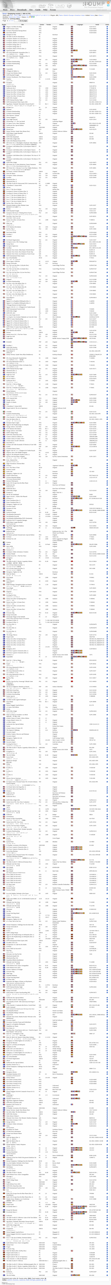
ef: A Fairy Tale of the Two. (13, 921)
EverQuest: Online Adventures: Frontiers (17, 552)
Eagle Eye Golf (10, 336)
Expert (9, 664)
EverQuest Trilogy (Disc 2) (13, 46)
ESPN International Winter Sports (15, 256)
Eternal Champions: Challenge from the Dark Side (19, 925)
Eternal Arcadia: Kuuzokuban (16, 819)
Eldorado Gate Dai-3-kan (13, 864)
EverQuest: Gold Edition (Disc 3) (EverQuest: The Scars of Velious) (22, 156)
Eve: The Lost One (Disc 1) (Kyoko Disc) (17, 266)
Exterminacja (10, 816)
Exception (10, 83)
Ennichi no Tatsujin (11, 761)
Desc (100, 15)
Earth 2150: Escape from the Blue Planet (17, 483)
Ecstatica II (9, 492)
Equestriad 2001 (10, 50)
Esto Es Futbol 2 (10, 378)
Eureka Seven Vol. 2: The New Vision (16, 334)
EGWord (8, 537)
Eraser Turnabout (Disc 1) (13, 500)
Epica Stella (10, 547)
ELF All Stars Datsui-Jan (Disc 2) (15, 569)
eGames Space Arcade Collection (15, 440)
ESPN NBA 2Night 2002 (13, 139)
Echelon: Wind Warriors (12, 917)
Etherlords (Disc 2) (11, 181)
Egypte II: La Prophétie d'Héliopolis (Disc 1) (18, 301)
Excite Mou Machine (12, 852)
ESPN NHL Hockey (12, 348)
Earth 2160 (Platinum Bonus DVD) (15, 141)
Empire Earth (10, 637)
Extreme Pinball (10, 554)
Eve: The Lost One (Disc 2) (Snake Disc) (17, 269)
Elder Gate (10, 224)
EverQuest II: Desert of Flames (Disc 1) (17, 193)
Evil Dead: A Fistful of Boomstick (15, 171)
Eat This (8, 911)
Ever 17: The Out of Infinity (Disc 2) (16, 197)
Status (107, 24)
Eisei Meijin (9, 578)
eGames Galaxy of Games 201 (14, 728)
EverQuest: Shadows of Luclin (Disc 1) (17, 38)
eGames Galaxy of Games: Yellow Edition (17, 718)
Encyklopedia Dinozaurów (13, 514)
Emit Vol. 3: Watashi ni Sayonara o (17, 388)
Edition (61, 24)
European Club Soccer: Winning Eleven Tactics (22, 213)
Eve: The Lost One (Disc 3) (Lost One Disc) (18, 273)
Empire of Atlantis (11, 402)
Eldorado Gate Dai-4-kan (13, 903)
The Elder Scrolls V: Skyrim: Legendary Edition (19, 562)
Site (31, 10)
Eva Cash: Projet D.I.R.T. (13, 315)
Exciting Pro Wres (13, 595)
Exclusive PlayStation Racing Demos (16, 30)
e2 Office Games (10, 722)
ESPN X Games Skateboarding (14, 319)
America (77, 15)
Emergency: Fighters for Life (14, 473)
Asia (82, 15)
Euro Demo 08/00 (11, 32)
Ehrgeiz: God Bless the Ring (14, 26)
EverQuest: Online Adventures (14, 175)
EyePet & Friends (11, 512)
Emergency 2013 (10, 649)
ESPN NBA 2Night (11, 162)
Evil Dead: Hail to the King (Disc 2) (16, 789)
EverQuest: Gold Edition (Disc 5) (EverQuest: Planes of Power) (21, 147)
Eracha (8, 709)
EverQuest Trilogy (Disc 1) (13, 44)
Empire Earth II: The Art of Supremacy (16, 408)
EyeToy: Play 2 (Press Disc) (13, 203)
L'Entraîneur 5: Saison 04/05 (14, 185)
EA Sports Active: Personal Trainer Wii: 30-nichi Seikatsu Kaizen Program (21, 783)
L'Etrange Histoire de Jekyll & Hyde (16, 305)
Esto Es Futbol (10, 376)
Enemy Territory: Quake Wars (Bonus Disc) (18, 131)
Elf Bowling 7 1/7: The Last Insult (15, 121)
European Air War (11, 34)
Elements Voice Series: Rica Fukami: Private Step (19, 252)
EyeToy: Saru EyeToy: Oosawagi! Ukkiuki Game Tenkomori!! (19, 683)
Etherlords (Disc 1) (11, 179)
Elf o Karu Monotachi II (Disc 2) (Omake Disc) (19, 365)
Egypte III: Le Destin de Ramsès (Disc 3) (17, 325)
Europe (71, 15)
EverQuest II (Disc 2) (12, 620)
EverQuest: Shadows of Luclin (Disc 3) (17, 42)
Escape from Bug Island (12, 913)
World (66, 15)
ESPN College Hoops (12, 432)
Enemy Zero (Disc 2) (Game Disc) (15, 94)
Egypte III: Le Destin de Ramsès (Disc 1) (17, 321)
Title (22, 24)
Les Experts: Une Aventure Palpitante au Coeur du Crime (21, 317)
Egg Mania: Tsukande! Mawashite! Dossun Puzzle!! (21, 104)
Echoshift (9, 236)
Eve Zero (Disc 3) (11, 632)
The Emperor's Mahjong (12, 730)
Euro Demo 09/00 (11, 232)
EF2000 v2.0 (9, 107)
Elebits (9, 764)
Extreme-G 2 (9, 498)
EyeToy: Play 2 (11, 229)
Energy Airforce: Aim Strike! (14, 426)
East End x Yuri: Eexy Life (13, 217)
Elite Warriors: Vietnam (12, 115)
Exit (7, 404)
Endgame (8, 279)
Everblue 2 (9, 234)
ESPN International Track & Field (15, 309)
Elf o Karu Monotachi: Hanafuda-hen (16, 358)
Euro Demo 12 (10, 442)
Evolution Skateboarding (13, 61)
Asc (14, 17)
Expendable (9, 69)
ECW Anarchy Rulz (11, 398)
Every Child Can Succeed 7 (13, 882)
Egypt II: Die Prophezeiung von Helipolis (17, 425)
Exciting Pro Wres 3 (13, 744)
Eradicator (9, 814)
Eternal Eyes (9, 129)
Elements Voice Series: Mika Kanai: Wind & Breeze (20, 250)
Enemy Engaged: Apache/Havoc (15, 705)
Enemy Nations (10, 740)
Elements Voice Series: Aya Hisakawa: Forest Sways (20, 254)
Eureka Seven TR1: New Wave (17, 822)
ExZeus (8, 209)
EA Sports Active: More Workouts (15, 123)
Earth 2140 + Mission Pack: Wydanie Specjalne (19, 829)
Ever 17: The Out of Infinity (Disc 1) (16, 195)
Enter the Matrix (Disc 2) (13, 420)
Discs (12, 10)
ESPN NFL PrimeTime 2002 (14, 434)
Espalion (9, 79)
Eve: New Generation (14, 276)
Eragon (8, 806)
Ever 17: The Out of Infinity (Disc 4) (16, 201)
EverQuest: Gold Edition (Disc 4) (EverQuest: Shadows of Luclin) (22, 152)
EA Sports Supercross (12, 246)
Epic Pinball (9, 868)
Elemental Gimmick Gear (14, 835)
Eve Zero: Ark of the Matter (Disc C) (16, 291)
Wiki (45, 10)
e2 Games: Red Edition (12, 707)
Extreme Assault (10, 469)
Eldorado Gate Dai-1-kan (13, 811)
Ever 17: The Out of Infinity (13, 189)
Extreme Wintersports (12, 481)
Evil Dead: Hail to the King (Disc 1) (16, 787)
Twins (61, 15)
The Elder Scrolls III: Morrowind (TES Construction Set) (21, 183)
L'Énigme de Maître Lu (12, 71)
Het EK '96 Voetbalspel (12, 494)
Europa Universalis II (12, 926)
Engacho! (9, 592)
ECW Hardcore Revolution (13, 227)
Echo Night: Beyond (11, 119)
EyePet (8, 446)
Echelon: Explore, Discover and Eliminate (17, 734)
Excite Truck (12, 757)
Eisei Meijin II (10, 298)
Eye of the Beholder (13, 258)
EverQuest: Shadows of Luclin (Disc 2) (17, 40)
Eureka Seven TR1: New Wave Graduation (21, 802)
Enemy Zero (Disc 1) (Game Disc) (15, 92)
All (11, 15)
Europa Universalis (11, 263)
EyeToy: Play (10, 678)
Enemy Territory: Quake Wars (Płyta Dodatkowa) (19, 354)
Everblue (8, 177)
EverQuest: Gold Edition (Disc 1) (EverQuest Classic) (20, 150)
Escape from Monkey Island (14, 73)
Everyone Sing (10, 613)
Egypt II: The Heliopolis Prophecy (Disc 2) (18, 454)
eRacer (8, 544)
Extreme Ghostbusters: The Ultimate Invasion (18, 77)
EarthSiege (11, 528)
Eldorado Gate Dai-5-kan (13, 906)
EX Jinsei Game (10, 885)
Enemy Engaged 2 (11, 117)
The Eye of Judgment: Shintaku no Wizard (19, 687)
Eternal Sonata (10, 127)
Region (4, 24)
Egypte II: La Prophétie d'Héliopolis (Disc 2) (18, 303)
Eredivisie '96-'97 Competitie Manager (16, 520)
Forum (53, 10)
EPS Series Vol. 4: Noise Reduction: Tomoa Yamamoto (21, 165)
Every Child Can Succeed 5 (13, 880)
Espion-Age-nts (12, 696)
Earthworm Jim (10, 485)
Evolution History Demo (13, 448)
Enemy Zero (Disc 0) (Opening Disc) (16, 90)
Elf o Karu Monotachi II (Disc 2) (15, 671)
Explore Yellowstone (12, 475)
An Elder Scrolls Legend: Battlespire (16, 699)
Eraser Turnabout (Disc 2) (13, 502)
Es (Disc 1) (9, 768)
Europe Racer (10, 244)
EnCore (8, 187)
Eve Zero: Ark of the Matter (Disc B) (16, 287)
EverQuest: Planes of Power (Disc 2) (16, 48)
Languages (80, 24)
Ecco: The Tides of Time (13, 467)
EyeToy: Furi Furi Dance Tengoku (17, 457)
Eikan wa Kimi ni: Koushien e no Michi (17, 715)
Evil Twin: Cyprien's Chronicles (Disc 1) (17, 651)
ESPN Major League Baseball (14, 134)
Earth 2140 (9, 471)
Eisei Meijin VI (10, 351)
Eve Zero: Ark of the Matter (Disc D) (16, 294)
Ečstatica (8, 465)
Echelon (8, 542)
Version (49, 24)
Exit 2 (8, 59)
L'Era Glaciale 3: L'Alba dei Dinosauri (16, 417)
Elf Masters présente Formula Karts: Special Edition (20, 535)
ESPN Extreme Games (12, 28)
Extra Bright (12, 588)
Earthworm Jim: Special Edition (15, 125)
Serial (97, 24)
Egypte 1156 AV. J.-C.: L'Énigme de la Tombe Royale (20, 307)
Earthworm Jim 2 (11, 88)
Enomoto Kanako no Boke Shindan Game (17, 206)
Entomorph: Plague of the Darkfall (17, 617)
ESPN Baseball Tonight (12, 75)
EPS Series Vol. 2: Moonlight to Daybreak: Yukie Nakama (22, 143)
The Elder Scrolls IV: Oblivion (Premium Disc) (19, 862)
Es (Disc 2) (9, 772)
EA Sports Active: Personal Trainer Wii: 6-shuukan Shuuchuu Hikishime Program (22, 856)
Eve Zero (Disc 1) (11, 625)
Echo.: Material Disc (12, 460)
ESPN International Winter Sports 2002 (17, 102)
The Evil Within (10, 755)
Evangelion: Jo (11, 752)
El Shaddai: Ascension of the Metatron (16, 845)
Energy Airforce (10, 400)
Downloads (22, 10)
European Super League (12, 423)
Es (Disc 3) (9, 775)
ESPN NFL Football (11, 98)
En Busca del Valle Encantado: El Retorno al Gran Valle (21, 444)
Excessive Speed (10, 506)
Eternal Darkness (16, 391)
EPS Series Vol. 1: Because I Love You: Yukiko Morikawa (22, 168)
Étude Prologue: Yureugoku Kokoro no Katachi (19, 585)
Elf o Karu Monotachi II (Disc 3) (15, 675)
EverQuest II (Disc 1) (12, 622)
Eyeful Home (10, 842)
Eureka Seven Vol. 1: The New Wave (16, 556)
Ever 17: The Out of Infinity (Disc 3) (16, 199)
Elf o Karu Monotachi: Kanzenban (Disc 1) (18, 53)
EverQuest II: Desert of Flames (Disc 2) (17, 191)
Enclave (8, 332)
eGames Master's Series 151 (13, 720)
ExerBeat (8, 248)
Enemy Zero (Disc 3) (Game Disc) (15, 96)
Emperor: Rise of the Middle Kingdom (16, 452)
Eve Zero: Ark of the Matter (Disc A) (16, 284)
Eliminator (9, 510)
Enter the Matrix (10, 173)
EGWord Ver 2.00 (11, 539)
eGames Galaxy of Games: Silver (15, 438)
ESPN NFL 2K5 (10, 313)
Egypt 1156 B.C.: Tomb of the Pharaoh (16, 496)
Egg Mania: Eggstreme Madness (15, 526)
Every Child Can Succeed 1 (13, 874)
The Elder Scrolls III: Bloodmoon (15, 36)
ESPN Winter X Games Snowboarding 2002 (19, 327)
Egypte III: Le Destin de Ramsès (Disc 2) (17, 323)
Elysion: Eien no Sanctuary (17, 779)
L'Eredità (8, 411)
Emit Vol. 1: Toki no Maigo (15, 384)
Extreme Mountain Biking (13, 478)
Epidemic (9, 109)
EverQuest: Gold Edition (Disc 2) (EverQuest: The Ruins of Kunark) (22, 159)
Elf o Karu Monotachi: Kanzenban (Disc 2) (18, 56)
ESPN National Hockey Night (14, 100)
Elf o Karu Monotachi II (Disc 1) (15, 362)
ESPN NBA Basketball (12, 137)
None (92, 15)
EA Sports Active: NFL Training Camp (16, 242)
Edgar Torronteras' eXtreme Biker (15, 463)
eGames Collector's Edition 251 (14, 436)
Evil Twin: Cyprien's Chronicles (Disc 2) (17, 653)
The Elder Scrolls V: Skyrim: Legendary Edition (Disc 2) (21, 747)
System (42, 24)
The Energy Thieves (11, 635)
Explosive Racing (11, 86)
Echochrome (9, 65)
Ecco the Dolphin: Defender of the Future (22, 895)
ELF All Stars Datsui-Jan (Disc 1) (15, 565)
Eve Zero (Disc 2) (11, 628)
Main (5, 10)
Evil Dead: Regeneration (13, 240)
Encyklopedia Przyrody (12, 516)
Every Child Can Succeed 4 (13, 878)
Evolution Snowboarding (13, 113)
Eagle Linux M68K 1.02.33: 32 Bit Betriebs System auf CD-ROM (21, 899)
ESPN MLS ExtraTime (12, 690)
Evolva (8, 809)
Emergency (9, 558)
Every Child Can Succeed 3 (13, 876)
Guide (38, 10)
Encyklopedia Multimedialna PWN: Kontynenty (19, 518)
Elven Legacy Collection (13, 261)
